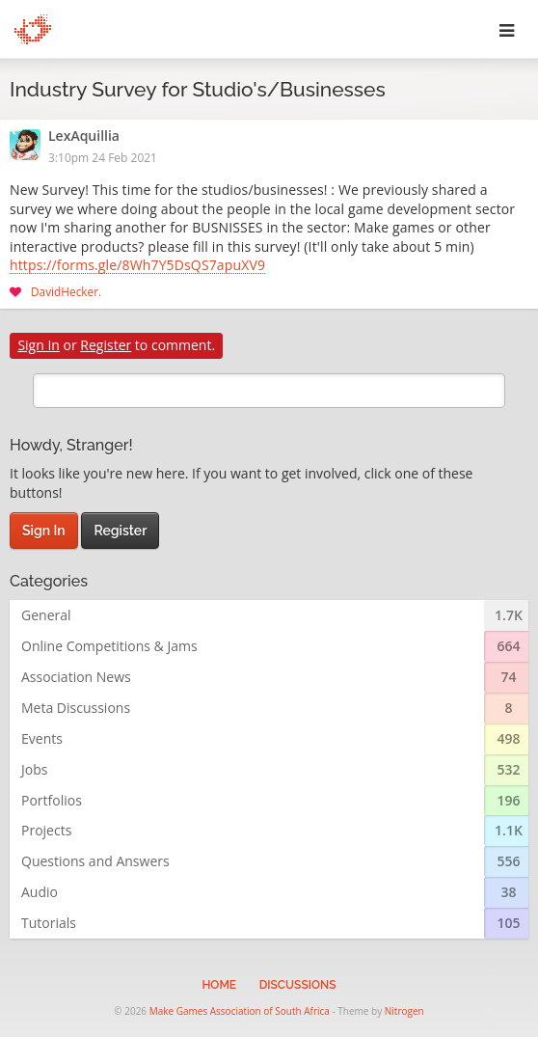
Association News (76, 677)
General (46, 615)
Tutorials (48, 923)
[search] (269, 390)
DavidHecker (64, 291)
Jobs (34, 769)
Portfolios (51, 800)
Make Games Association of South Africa (239, 1011)
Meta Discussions (75, 707)
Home (219, 985)
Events (42, 738)
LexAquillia (84, 137)
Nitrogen (404, 1011)
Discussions (297, 985)
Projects (46, 830)
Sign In (38, 345)
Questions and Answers (95, 861)
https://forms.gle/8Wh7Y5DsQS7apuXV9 (137, 266)
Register (105, 345)
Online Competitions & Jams (109, 646)
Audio (39, 892)
